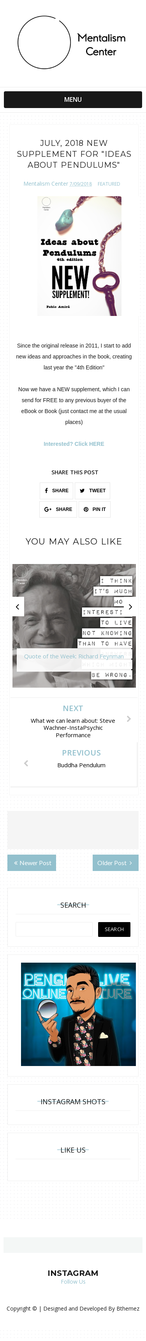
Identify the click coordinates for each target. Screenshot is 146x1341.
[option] (74, 629)
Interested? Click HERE (74, 444)
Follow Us (73, 1281)
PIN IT (95, 509)
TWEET (93, 490)
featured (109, 184)
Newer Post (32, 862)
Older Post (114, 862)
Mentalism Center (45, 183)
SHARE (57, 490)
